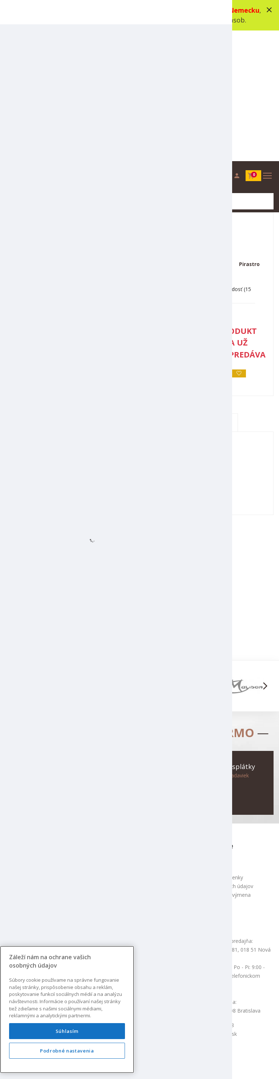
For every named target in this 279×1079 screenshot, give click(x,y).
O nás (198, 731)
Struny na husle (138, 95)
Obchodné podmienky (217, 749)
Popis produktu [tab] (74, 294)
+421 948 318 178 (56, 740)
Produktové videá (211, 740)
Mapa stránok (21, 821)
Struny (98, 95)
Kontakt (14, 812)
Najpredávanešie (118, 830)
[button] (14, 558)
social (213, 1064)
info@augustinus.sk (57, 749)
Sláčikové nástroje (55, 95)
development (184, 1064)
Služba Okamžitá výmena (221, 766)
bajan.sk (235, 1064)
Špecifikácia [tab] (140, 294)
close (269, 9)
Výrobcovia (111, 847)
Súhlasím (67, 1031)
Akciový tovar (114, 821)
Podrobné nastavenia (67, 1050)
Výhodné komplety (120, 838)
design (155, 1064)
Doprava (201, 775)
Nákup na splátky (211, 784)
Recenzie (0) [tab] (205, 294)
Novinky (107, 812)
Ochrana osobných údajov (222, 758)
